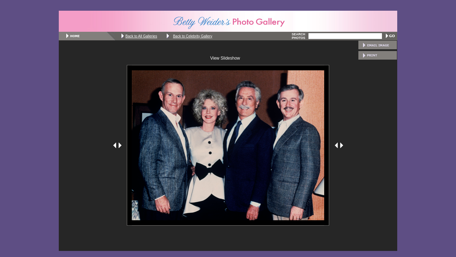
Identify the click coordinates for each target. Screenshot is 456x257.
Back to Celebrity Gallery (192, 36)
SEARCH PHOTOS (298, 36)
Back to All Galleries (141, 36)
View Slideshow (225, 58)
